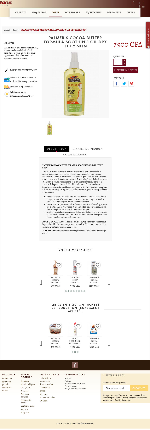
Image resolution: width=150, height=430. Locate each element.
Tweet (124, 83)
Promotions (7, 378)
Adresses (43, 394)
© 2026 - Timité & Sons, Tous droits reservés (75, 423)
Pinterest (131, 83)
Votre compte (50, 374)
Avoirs (42, 390)
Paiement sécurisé (25, 395)
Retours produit (46, 384)
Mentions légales (28, 384)
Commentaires (75, 154)
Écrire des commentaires (20, 70)
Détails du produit (87, 149)
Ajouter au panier (127, 70)
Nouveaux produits (6, 383)
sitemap (24, 409)
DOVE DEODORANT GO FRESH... (75, 341)
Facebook (75, 365)
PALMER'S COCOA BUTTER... (55, 280)
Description (57, 149)
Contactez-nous (27, 406)
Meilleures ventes (6, 389)
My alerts (43, 400)
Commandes (45, 387)
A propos (24, 391)
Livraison (25, 381)
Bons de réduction (47, 397)
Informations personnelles (45, 379)
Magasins (25, 412)
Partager (116, 83)
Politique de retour (26, 401)
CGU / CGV (25, 387)
